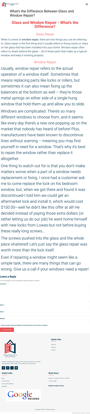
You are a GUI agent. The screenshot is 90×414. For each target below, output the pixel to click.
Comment (3, 284)
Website (2, 318)
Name (2, 305)
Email (2, 312)
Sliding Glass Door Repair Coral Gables (81, 413)
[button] (86, 4)
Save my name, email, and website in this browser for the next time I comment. (24, 325)
